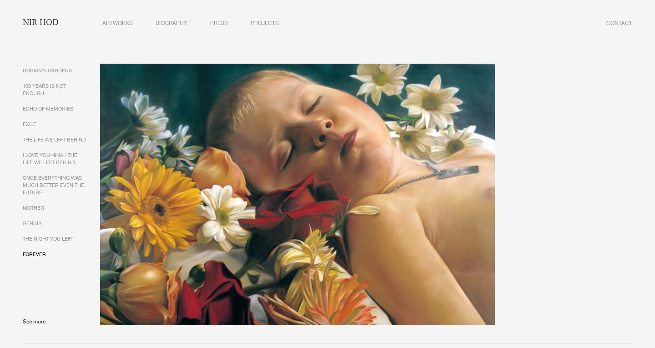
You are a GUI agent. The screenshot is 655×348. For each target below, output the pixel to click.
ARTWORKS (117, 23)
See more (34, 322)
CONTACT (619, 23)
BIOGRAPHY (171, 23)
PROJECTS (265, 23)
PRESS (219, 23)
